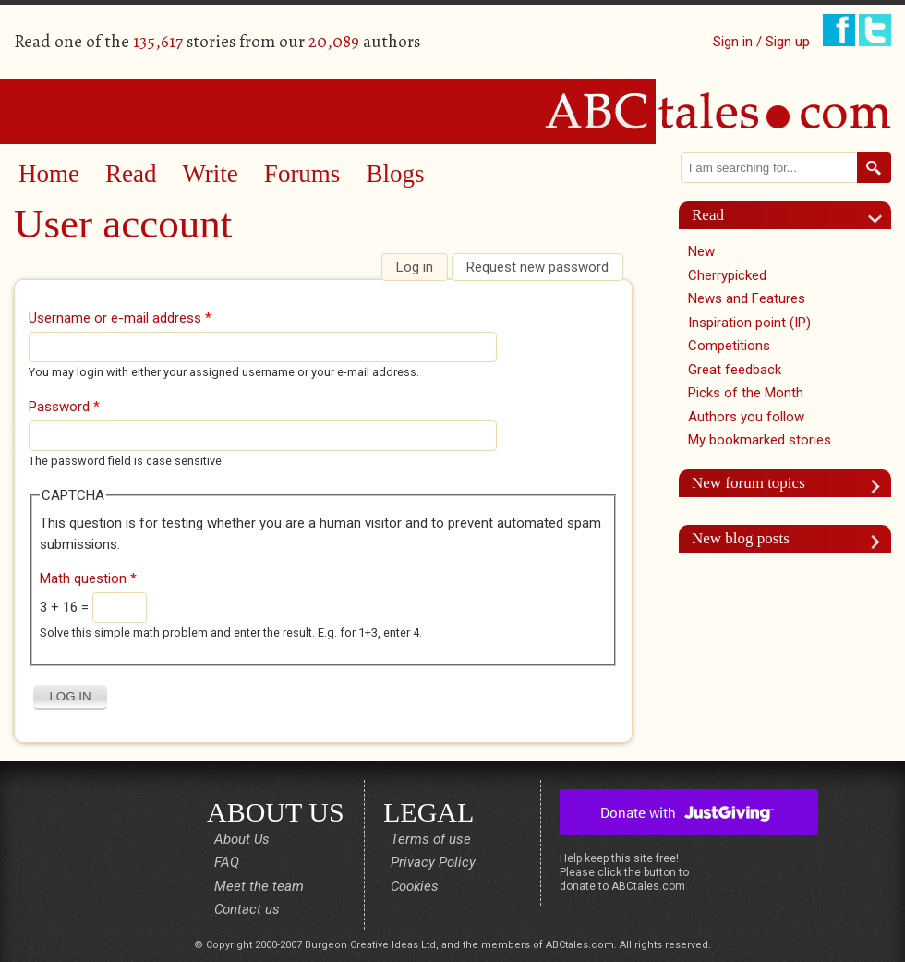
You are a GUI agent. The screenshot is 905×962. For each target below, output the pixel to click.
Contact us (247, 909)
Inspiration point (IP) (749, 322)
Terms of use (431, 839)
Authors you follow (746, 416)
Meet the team (259, 886)
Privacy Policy (433, 862)
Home (48, 174)
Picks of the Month (745, 392)
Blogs (395, 174)
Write (209, 174)
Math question (88, 578)
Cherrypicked (727, 275)
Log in (421, 267)
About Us (242, 839)
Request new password (537, 267)
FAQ (226, 862)
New (701, 251)
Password (64, 406)
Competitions (729, 345)
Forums (302, 174)
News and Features (746, 298)
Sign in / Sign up (761, 41)
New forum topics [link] (748, 483)
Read (130, 174)
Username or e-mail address (120, 318)
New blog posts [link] (741, 538)
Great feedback (734, 369)
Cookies (415, 886)
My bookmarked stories (759, 440)
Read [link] (708, 215)
